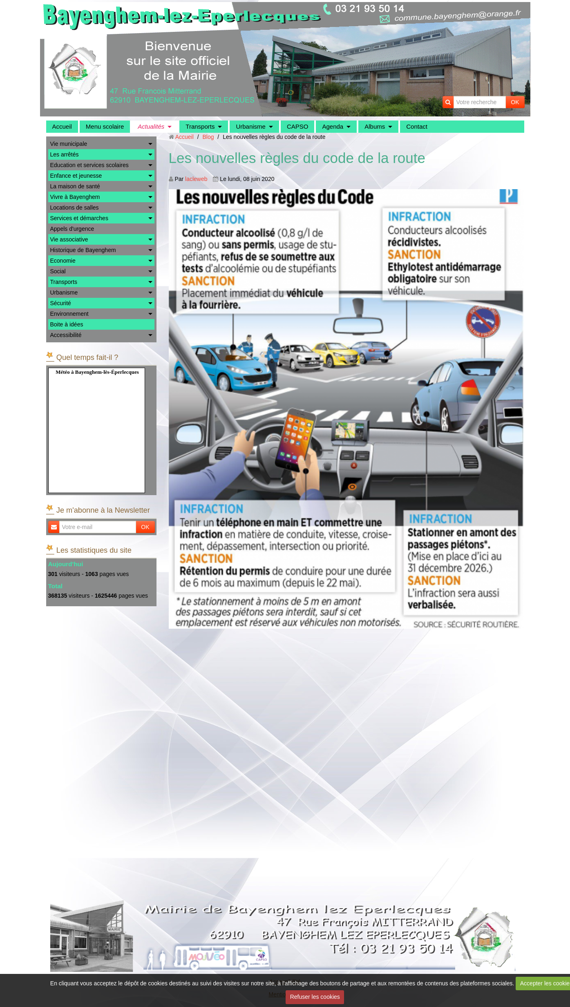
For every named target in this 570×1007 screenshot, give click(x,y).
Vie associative (69, 239)
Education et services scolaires (89, 165)
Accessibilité (66, 335)
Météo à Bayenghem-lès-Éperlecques (97, 372)
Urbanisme (251, 126)
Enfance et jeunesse (76, 175)
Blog (208, 137)
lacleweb (196, 179)
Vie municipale (68, 144)
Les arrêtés (64, 154)
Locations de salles (74, 207)
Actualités (151, 126)
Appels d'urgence (72, 229)
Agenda (332, 126)
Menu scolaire (105, 126)
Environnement (69, 313)
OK (515, 102)
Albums (374, 126)
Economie (63, 260)
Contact (416, 126)
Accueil (62, 126)
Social (58, 271)
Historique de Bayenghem (83, 250)
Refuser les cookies (315, 997)
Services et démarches (79, 218)
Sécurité (60, 303)
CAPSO (297, 126)
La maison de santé (75, 186)
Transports (200, 126)
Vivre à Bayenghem (75, 197)
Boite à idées (66, 324)
